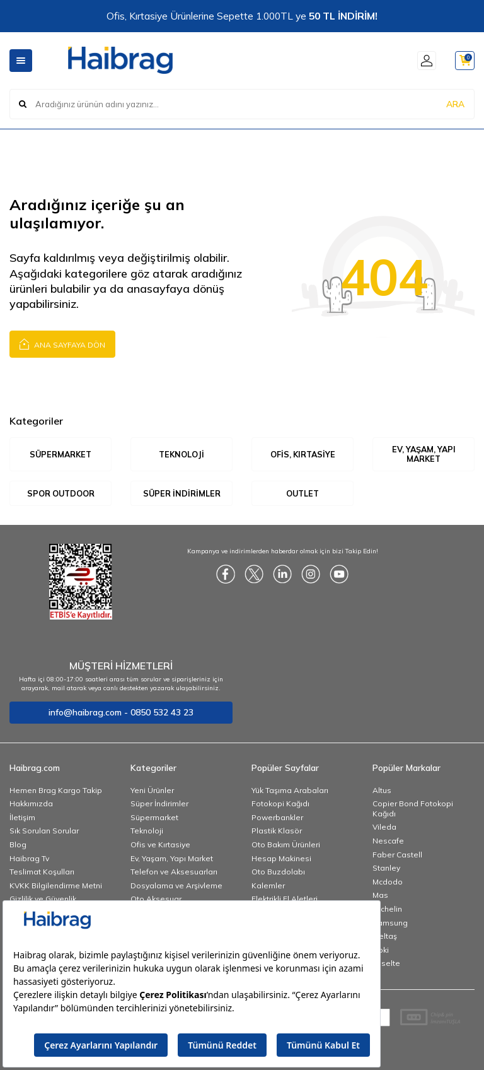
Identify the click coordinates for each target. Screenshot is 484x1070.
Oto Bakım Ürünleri (285, 845)
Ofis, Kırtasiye (303, 454)
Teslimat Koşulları (41, 873)
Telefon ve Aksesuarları (173, 873)
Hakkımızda (31, 804)
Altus (381, 791)
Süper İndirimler (181, 493)
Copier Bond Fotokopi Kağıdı (412, 810)
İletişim (22, 818)
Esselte (386, 964)
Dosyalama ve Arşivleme (176, 886)
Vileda (384, 828)
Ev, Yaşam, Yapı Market (423, 454)
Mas (380, 896)
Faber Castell (397, 855)
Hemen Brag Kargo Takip (55, 791)
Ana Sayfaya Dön (62, 343)
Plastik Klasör (276, 832)
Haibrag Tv (29, 859)
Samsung (390, 923)
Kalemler (268, 886)
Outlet (302, 493)
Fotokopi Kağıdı (280, 804)
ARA (455, 103)
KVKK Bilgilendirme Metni (55, 886)
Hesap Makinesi (281, 859)
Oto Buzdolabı (278, 873)
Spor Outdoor (60, 493)
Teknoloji (181, 454)
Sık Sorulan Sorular (44, 832)
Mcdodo (387, 882)
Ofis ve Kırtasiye (160, 845)
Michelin (387, 909)
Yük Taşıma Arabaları (289, 791)
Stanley (386, 869)
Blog (17, 845)
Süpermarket (60, 454)
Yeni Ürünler (152, 791)
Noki (380, 950)
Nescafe (388, 841)
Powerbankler (277, 818)
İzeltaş (384, 937)
